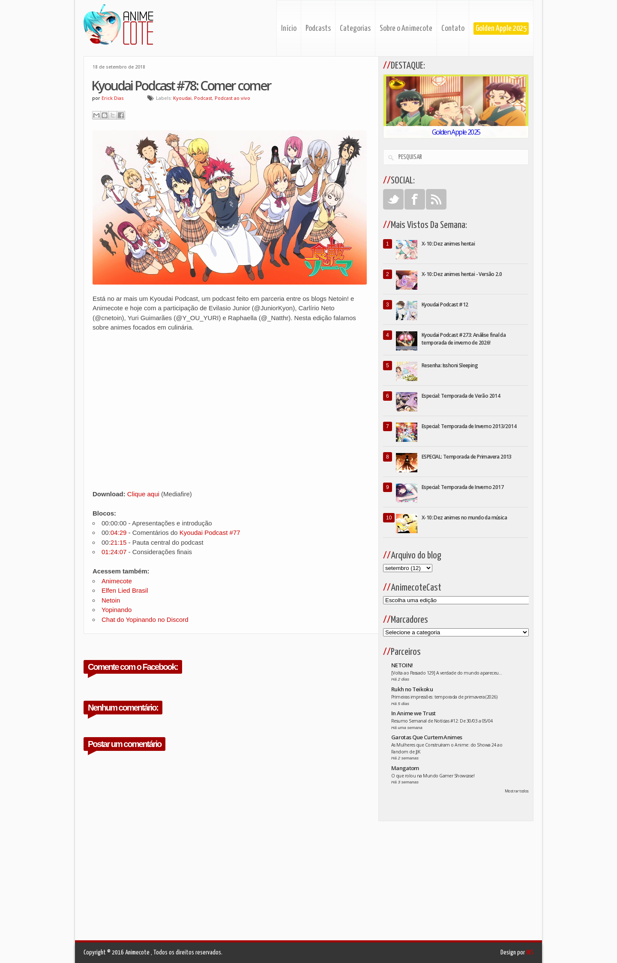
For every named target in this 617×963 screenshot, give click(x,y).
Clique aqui (143, 494)
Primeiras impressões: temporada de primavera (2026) (444, 697)
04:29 (119, 532)
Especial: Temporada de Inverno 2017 (462, 487)
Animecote (117, 581)
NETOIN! (402, 665)
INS (529, 952)
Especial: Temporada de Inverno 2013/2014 (469, 426)
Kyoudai (182, 98)
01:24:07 (114, 551)
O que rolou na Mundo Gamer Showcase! (432, 776)
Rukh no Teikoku (412, 689)
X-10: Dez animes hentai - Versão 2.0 (462, 274)
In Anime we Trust (413, 713)
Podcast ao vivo (232, 98)
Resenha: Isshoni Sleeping (450, 365)
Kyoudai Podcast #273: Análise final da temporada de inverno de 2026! (464, 338)
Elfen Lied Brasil (125, 590)
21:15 (119, 542)
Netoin (111, 600)
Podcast (203, 98)
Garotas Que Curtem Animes (426, 737)
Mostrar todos (517, 791)
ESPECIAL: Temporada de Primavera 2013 (467, 456)
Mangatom (405, 768)
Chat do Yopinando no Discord (145, 619)
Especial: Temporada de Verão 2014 (461, 395)
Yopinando (117, 609)
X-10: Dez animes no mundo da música (464, 517)
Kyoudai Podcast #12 (445, 304)
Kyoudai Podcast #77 (210, 532)
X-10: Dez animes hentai (448, 243)
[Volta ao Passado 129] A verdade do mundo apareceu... (446, 673)
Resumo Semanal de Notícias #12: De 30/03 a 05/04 (442, 721)
